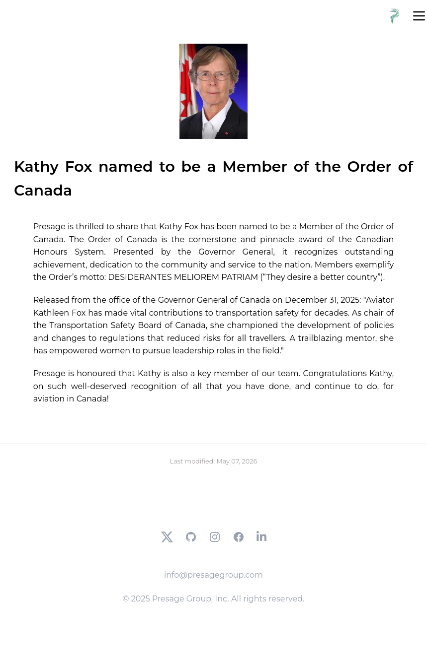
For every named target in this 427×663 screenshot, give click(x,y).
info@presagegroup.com (213, 575)
